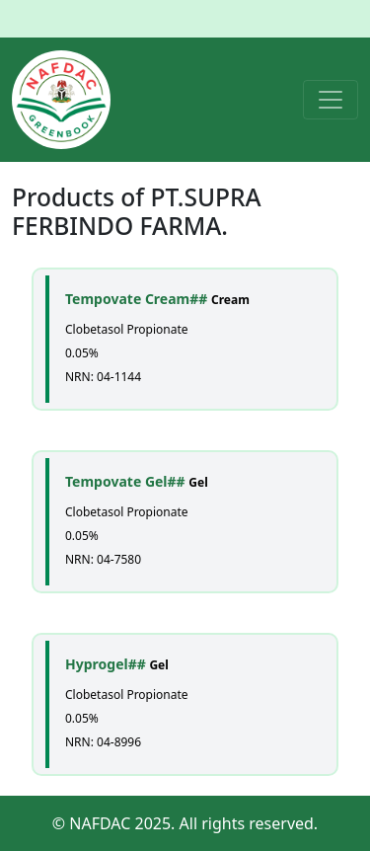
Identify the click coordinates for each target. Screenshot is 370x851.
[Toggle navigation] (330, 99)
